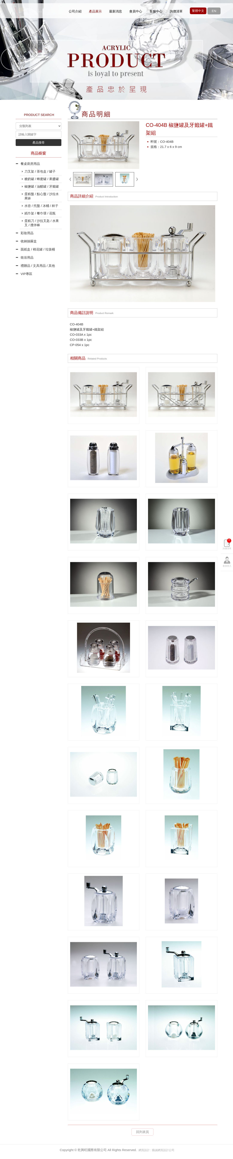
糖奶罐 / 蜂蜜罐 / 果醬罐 (41, 179)
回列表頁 (142, 1132)
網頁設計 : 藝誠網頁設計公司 (156, 1150)
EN (214, 11)
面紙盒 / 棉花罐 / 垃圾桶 (38, 249)
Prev (12, 58)
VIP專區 (26, 274)
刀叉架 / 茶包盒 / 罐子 (40, 171)
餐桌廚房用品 (30, 163)
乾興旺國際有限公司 (39, 11)
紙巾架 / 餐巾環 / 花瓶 (40, 213)
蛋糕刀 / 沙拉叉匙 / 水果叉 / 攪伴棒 (41, 223)
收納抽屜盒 (29, 241)
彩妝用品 (27, 233)
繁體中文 (198, 10)
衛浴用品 (27, 257)
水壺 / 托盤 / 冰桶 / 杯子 (41, 206)
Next (221, 58)
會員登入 (227, 590)
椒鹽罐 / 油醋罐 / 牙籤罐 (41, 186)
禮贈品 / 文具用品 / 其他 (38, 265)
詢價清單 (227, 567)
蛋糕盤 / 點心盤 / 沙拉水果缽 (41, 196)
